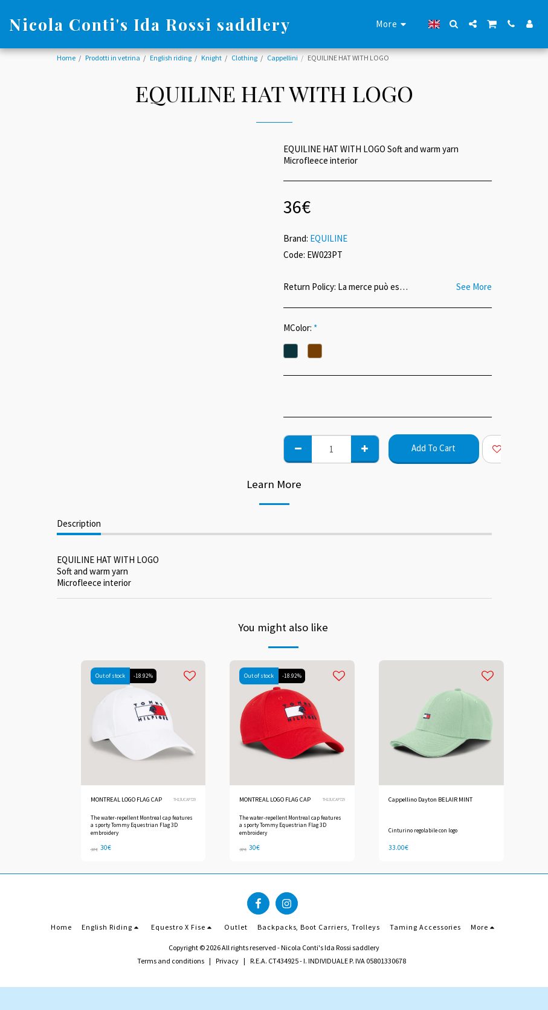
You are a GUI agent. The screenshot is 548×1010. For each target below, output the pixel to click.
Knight (211, 57)
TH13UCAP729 (183, 805)
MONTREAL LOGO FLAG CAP (127, 805)
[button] (454, 23)
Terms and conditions (170, 971)
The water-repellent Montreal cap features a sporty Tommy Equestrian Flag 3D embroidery (142, 837)
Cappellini (282, 57)
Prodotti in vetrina (112, 57)
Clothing (244, 57)
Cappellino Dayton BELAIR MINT (436, 800)
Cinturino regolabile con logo (424, 836)
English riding (171, 57)
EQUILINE (328, 238)
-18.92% (145, 676)
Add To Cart (433, 448)
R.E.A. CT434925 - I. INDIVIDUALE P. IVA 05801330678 (328, 971)
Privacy (227, 971)
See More (474, 286)
